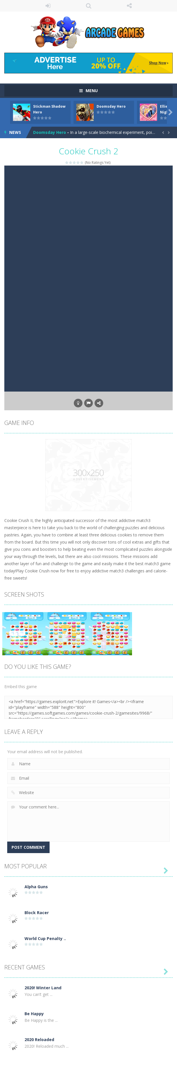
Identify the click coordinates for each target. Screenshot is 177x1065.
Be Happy (34, 1013)
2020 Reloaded (39, 1039)
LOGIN (48, 6)
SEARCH (89, 6)
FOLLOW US (129, 6)
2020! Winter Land (43, 987)
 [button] (88, 403)
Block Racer (37, 912)
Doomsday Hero (111, 106)
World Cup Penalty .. (45, 938)
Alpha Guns (36, 886)
